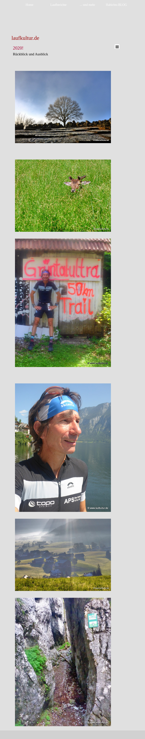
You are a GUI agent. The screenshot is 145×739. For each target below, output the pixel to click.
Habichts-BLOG (116, 4)
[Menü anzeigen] (117, 46)
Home (29, 4)
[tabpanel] (37, 38)
